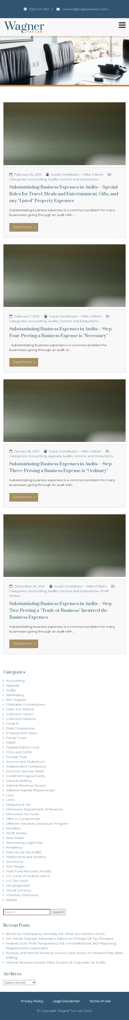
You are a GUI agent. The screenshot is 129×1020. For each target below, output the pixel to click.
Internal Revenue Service (26, 785)
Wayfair (11, 900)
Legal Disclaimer (66, 1001)
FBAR (10, 742)
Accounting (37, 179)
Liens (10, 800)
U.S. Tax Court (17, 881)
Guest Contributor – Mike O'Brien (77, 174)
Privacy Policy (32, 1001)
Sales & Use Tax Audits (23, 852)
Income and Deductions (79, 179)
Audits (53, 179)
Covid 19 (12, 723)
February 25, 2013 (27, 174)
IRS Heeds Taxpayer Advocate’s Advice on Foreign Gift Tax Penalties (59, 939)
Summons (14, 862)
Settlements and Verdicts (26, 857)
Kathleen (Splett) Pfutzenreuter (30, 790)
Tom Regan (15, 866)
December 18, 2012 (29, 586)
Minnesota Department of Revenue (34, 809)
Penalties (13, 828)
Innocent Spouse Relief (25, 771)
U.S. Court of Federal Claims (28, 876)
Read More (24, 227)
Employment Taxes (21, 733)
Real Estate (15, 838)
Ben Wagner (16, 700)
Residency (14, 847)
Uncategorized (18, 885)
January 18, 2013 (26, 451)
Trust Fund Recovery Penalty (28, 871)
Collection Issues (19, 714)
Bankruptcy (15, 695)
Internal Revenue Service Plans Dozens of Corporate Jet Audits (56, 962)
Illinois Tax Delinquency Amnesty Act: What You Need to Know (55, 934)
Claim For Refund (20, 709)
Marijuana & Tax (18, 804)
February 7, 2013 (27, 316)
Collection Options (21, 719)
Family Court (16, 738)
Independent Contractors (26, 766)
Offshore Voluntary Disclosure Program (37, 823)
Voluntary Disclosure (22, 895)
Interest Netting (18, 781)
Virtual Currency (18, 890)
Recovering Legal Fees (24, 843)
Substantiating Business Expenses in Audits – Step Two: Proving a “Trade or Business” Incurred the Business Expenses (60, 610)
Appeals (54, 456)
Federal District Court (22, 747)
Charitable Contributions (25, 704)
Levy (9, 795)
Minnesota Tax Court (22, 814)
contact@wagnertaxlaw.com (85, 9)
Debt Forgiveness (20, 728)
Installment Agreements (25, 776)
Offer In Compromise (23, 819)
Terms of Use (100, 1001)
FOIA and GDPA (19, 752)
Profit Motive (16, 833)
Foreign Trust (16, 757)
